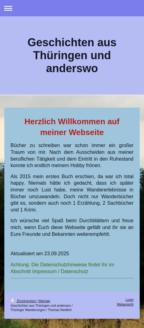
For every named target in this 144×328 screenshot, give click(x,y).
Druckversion (23, 301)
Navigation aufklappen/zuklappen (72, 8)
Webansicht (125, 304)
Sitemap (44, 301)
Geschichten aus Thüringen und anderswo (72, 55)
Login (129, 299)
